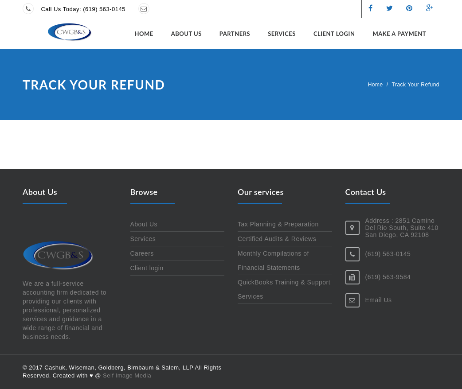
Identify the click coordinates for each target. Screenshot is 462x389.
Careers (142, 253)
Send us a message (184, 9)
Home (143, 33)
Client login (334, 33)
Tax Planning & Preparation (278, 224)
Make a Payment (399, 33)
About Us (186, 33)
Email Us (378, 299)
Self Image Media (127, 375)
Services (282, 33)
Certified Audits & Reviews (277, 238)
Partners (234, 33)
